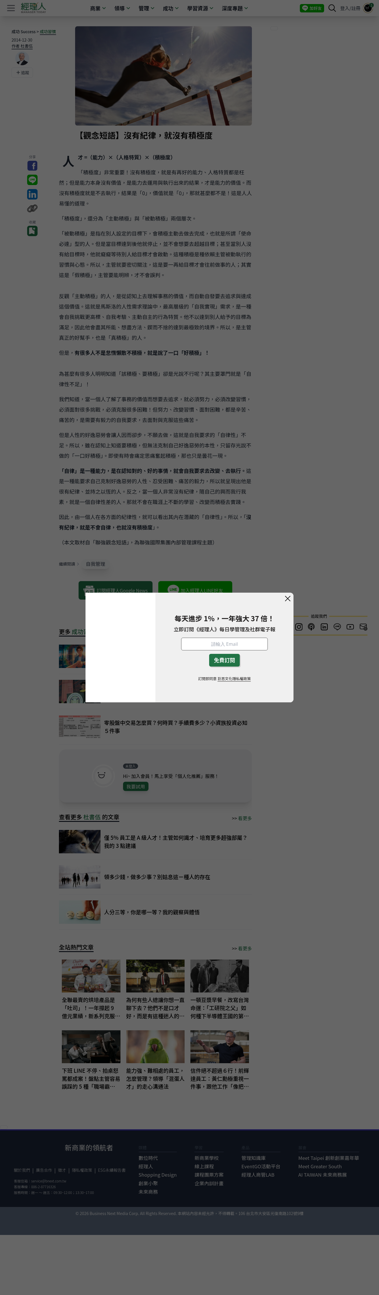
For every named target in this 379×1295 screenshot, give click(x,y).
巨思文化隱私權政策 (234, 678)
